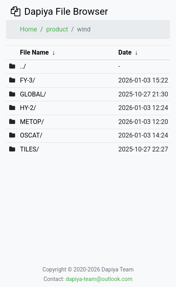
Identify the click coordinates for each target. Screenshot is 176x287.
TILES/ (29, 149)
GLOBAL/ (33, 94)
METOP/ (32, 122)
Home (28, 29)
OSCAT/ (31, 135)
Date (125, 52)
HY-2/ (28, 108)
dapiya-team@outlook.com (99, 279)
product (57, 29)
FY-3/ (27, 80)
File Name (34, 52)
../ (23, 66)
